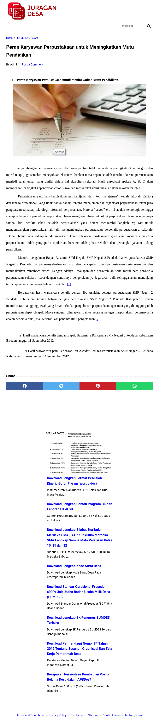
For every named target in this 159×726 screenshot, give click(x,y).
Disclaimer (77, 715)
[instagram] (148, 11)
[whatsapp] (134, 386)
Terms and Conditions (31, 715)
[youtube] (138, 11)
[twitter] (128, 11)
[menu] (8, 26)
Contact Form (111, 715)
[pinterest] (98, 386)
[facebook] (119, 11)
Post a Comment (32, 64)
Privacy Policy (57, 715)
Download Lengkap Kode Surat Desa (74, 566)
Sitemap (93, 715)
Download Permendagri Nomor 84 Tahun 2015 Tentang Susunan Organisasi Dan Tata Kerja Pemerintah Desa (79, 648)
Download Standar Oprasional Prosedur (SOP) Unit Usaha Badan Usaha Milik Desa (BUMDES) (78, 592)
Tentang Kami (133, 715)
